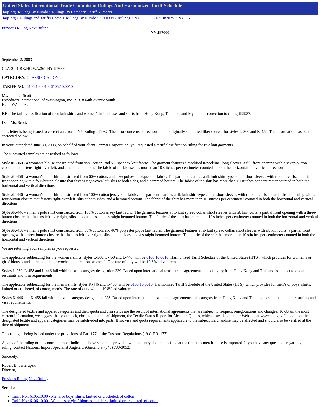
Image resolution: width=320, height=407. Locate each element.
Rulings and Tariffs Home (41, 18)
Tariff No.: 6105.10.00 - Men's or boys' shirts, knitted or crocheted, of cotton (73, 396)
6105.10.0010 (62, 86)
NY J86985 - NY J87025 (154, 18)
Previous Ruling (15, 28)
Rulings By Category (69, 12)
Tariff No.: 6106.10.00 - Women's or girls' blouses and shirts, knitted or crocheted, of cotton (85, 401)
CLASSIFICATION (43, 77)
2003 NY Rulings (116, 18)
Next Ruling (39, 28)
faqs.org (9, 12)
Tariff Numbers (100, 12)
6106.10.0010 (38, 86)
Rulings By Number (34, 12)
